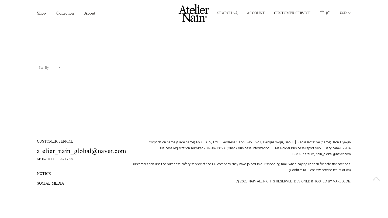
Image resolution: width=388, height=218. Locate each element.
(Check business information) (249, 148)
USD (343, 13)
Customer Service (292, 13)
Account (256, 13)
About (89, 13)
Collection (65, 13)
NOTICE (44, 173)
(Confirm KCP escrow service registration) (320, 170)
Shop (41, 13)
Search (227, 13)
